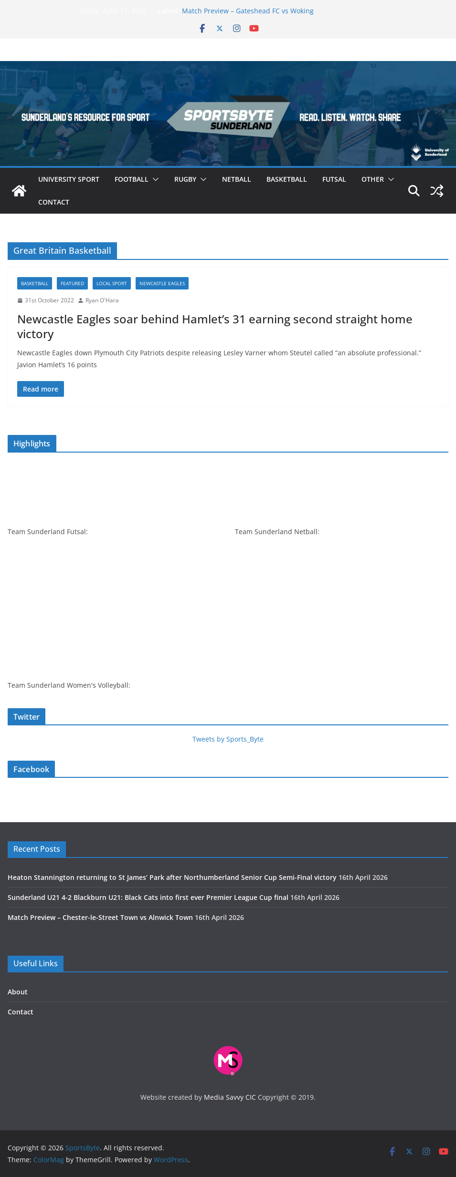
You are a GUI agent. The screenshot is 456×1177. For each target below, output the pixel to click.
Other (372, 179)
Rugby (185, 179)
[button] (153, 179)
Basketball (286, 179)
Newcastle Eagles (162, 283)
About (18, 991)
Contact (53, 201)
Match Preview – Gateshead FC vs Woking (248, 10)
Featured (72, 283)
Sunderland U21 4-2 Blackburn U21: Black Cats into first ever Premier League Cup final (148, 897)
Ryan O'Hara (102, 300)
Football (131, 179)
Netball (236, 179)
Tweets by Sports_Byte (228, 738)
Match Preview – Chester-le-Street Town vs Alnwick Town (100, 917)
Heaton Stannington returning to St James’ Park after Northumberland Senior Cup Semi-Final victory (172, 877)
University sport (68, 179)
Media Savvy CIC (230, 1097)
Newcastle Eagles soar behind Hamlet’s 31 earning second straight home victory (215, 326)
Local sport (111, 283)
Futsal (334, 179)
